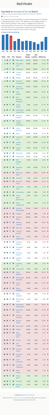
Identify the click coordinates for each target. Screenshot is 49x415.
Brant (18, 133)
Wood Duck (19, 326)
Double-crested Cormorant (19, 123)
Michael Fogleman (28, 395)
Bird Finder (24, 4)
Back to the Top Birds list (10, 32)
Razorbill (19, 381)
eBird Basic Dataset (16, 398)
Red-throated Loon (18, 162)
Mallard (18, 78)
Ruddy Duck (20, 156)
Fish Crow (19, 153)
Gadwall (18, 214)
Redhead (19, 178)
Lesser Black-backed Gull (20, 197)
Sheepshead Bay (21, 11)
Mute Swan (19, 60)
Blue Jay (19, 228)
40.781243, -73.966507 (35, 14)
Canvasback (20, 192)
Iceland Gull (20, 269)
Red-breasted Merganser (19, 99)
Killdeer (18, 329)
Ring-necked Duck (18, 335)
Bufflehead (19, 69)
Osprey (18, 340)
